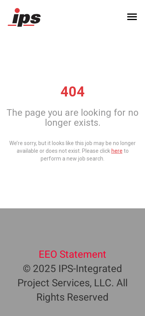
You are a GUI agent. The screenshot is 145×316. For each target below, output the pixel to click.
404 (72, 92)
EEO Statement (72, 254)
